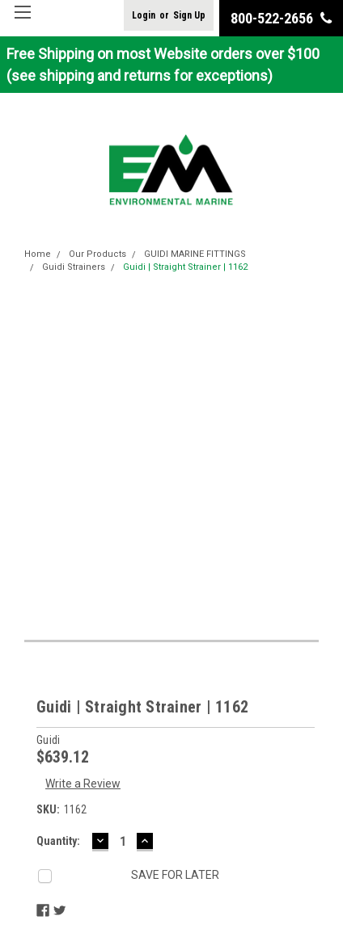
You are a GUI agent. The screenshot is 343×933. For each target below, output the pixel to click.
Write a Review (83, 783)
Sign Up (189, 15)
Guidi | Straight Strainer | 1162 (185, 267)
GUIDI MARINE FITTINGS (195, 254)
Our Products (97, 254)
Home (37, 254)
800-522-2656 (281, 18)
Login (143, 15)
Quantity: (58, 840)
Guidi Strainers (73, 267)
